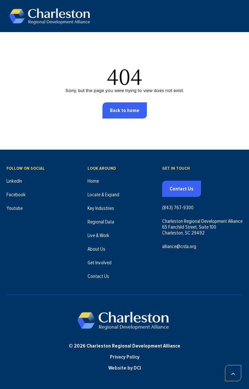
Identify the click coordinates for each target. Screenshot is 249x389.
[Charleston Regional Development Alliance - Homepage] (49, 16)
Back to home (124, 110)
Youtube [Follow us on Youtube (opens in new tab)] (14, 208)
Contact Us (98, 276)
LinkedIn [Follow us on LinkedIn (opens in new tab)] (14, 181)
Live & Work (98, 235)
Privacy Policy (124, 357)
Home (93, 181)
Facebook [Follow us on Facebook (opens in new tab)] (16, 194)
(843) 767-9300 (178, 207)
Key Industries (101, 208)
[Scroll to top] (233, 373)
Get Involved (100, 262)
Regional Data (101, 221)
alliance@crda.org (179, 246)
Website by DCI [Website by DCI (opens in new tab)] (124, 368)
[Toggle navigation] (239, 16)
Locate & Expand (103, 194)
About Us (96, 249)
